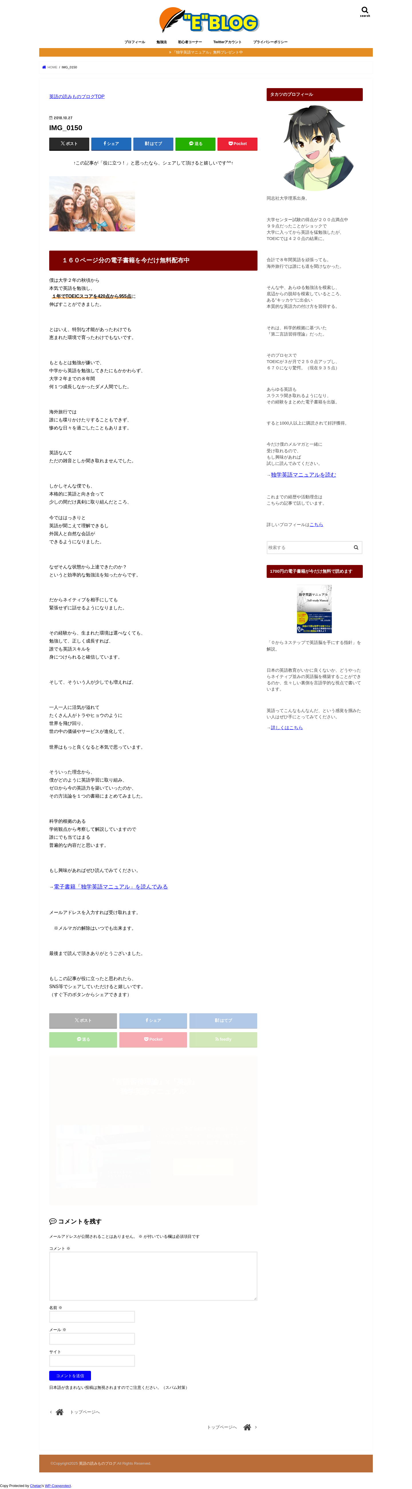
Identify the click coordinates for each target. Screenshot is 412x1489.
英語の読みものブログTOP (77, 96)
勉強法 (162, 42)
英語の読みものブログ (97, 1463)
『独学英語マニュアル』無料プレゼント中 (207, 52)
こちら (316, 524)
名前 (55, 1307)
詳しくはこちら (287, 727)
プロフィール (134, 42)
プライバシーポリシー (270, 42)
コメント (59, 1248)
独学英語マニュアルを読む (303, 475)
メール (57, 1329)
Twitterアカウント (227, 42)
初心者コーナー (190, 42)
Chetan (35, 1486)
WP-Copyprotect (58, 1486)
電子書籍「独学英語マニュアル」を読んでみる (111, 887)
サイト (55, 1351)
